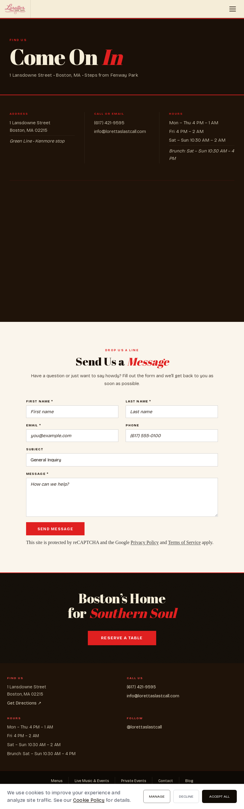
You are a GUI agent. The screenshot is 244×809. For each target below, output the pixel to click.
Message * (37, 474)
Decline (186, 796)
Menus (56, 781)
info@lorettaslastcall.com (120, 131)
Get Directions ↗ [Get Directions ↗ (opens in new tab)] (24, 703)
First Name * (39, 401)
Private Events (133, 781)
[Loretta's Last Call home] (15, 9)
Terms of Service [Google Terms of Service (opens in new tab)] (184, 542)
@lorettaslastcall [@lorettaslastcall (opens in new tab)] (144, 727)
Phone (132, 425)
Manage (157, 796)
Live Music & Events (92, 781)
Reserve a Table (122, 638)
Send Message (55, 529)
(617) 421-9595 (109, 122)
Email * (33, 425)
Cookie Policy (89, 800)
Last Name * (138, 401)
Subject (34, 449)
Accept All (219, 796)
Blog (189, 781)
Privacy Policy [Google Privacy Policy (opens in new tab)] (145, 542)
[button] (232, 9)
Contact (165, 781)
